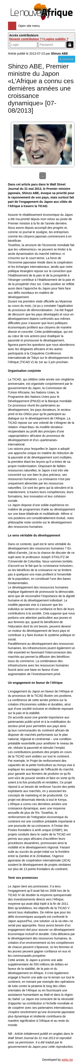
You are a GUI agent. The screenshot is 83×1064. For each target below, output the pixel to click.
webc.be (67, 1059)
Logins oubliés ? (56, 39)
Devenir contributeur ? (25, 39)
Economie (66, 59)
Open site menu (29, 26)
